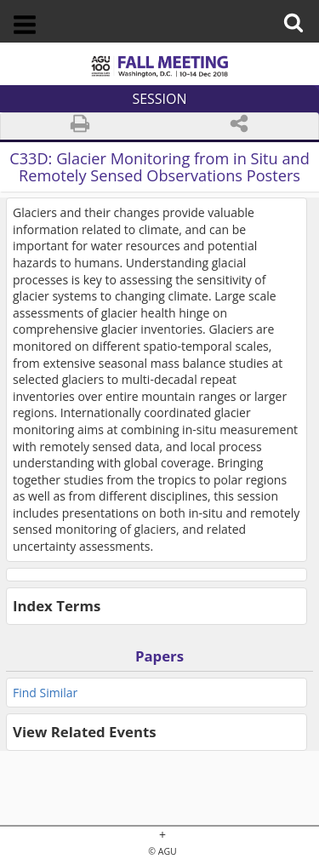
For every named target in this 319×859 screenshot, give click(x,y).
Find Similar (45, 692)
